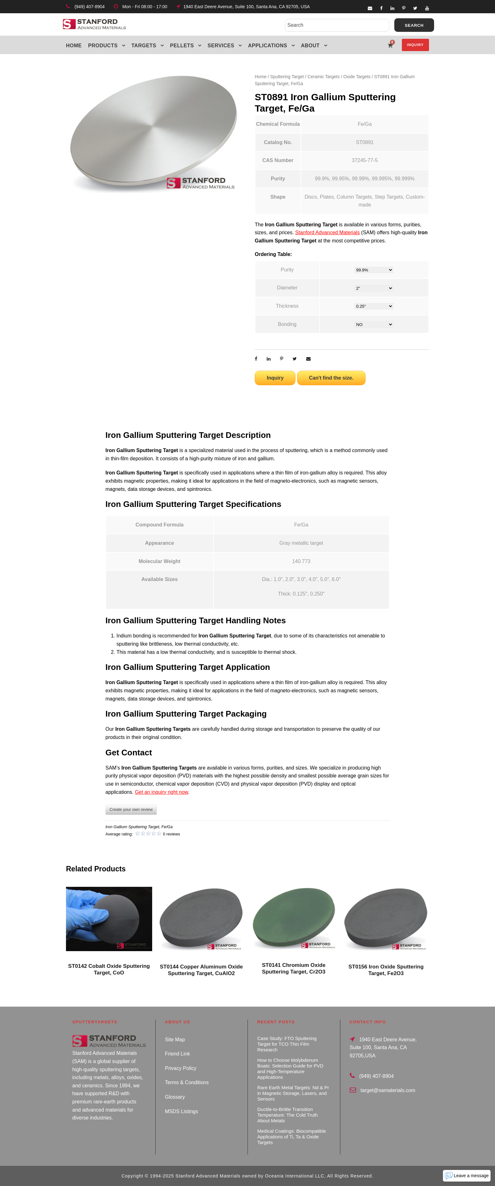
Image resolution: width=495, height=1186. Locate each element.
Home (74, 45)
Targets (143, 45)
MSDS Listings (181, 1111)
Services (221, 45)
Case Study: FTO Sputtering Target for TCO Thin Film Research (287, 1044)
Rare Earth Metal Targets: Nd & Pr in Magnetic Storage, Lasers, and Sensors (293, 1093)
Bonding (287, 324)
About (310, 45)
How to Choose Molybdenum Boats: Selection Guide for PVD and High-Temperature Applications (290, 1068)
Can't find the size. (331, 378)
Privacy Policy (181, 1068)
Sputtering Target (287, 76)
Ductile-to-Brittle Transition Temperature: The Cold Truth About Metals (287, 1115)
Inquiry (415, 45)
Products (103, 45)
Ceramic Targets (323, 76)
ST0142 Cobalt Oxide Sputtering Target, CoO (109, 969)
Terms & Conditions (187, 1082)
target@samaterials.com (388, 1090)
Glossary (175, 1097)
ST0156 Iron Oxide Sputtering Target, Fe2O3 (386, 970)
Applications (267, 45)
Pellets (182, 45)
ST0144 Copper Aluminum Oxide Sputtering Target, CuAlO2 (201, 970)
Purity (287, 269)
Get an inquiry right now (161, 792)
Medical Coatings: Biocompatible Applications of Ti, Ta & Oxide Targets (291, 1136)
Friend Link (177, 1053)
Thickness (287, 306)
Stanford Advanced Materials (327, 232)
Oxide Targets (356, 76)
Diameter (287, 287)
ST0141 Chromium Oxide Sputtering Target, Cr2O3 (293, 968)
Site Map (175, 1039)
